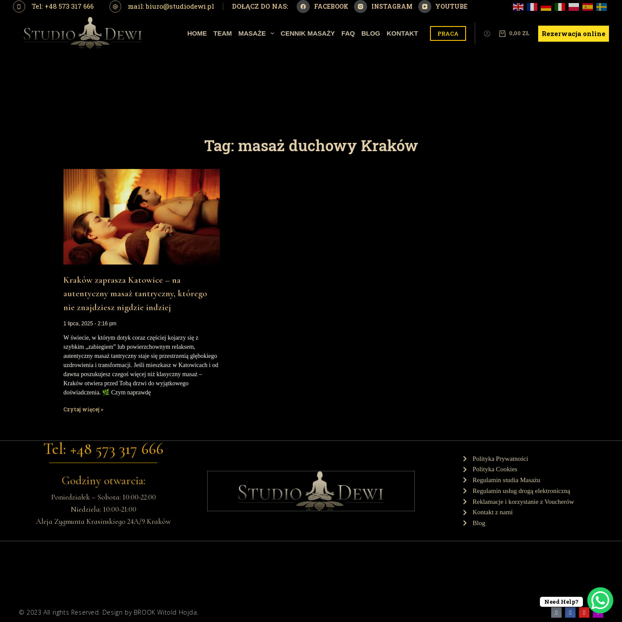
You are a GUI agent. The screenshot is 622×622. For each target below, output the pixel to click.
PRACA (448, 33)
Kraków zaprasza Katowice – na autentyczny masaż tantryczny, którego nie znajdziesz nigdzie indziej (135, 294)
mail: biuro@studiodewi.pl (171, 6)
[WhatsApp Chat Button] (600, 600)
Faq (348, 33)
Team (222, 33)
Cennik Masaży (308, 33)
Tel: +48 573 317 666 (63, 6)
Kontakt (402, 33)
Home (197, 33)
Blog (370, 33)
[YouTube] (443, 6)
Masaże (258, 33)
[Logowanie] (487, 33)
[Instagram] (383, 6)
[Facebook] (322, 6)
